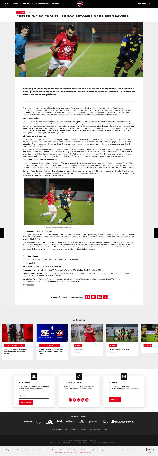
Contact (55, 4)
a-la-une (30, 285)
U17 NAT (26, 4)
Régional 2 (17, 4)
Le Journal (113, 359)
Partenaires (141, 4)
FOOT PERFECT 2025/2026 (40, 4)
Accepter (150, 450)
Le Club (7, 355)
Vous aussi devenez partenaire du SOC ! (93, 438)
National (21, 12)
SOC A (22, 355)
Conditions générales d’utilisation (81, 452)
